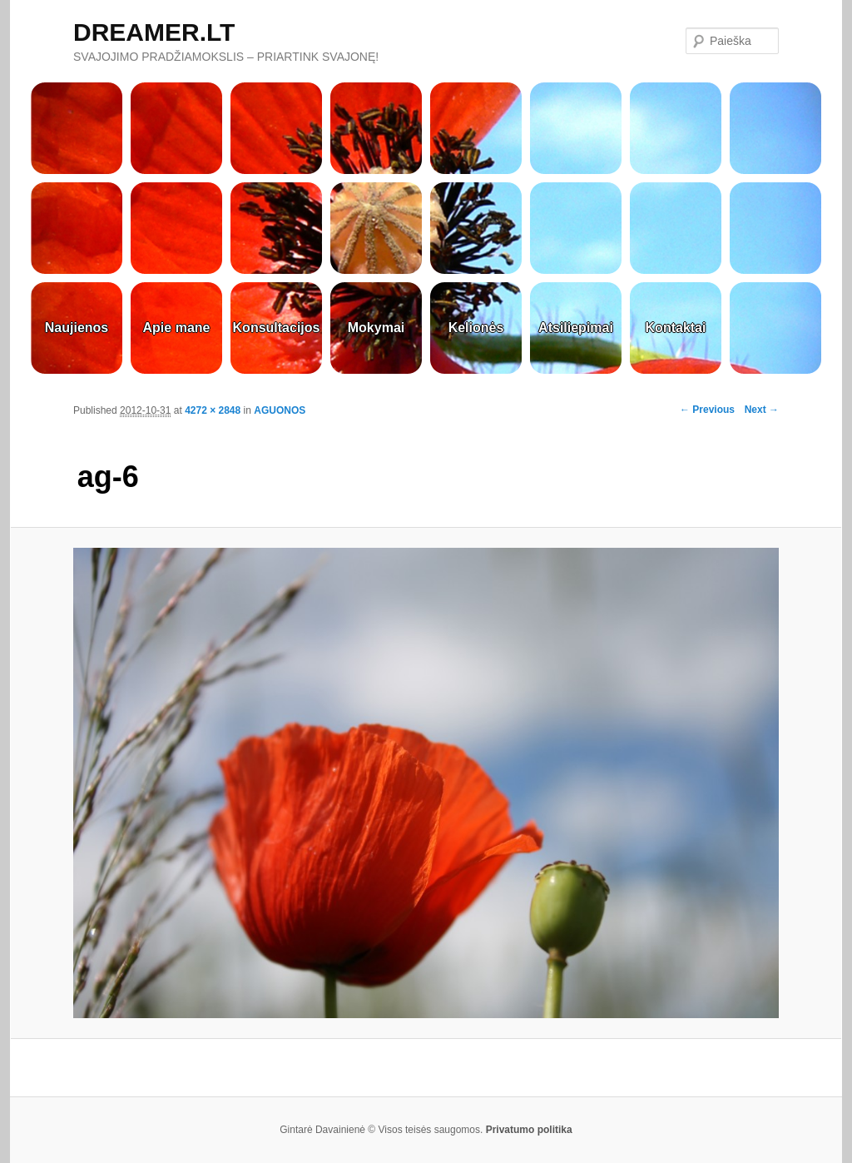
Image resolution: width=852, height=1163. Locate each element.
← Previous (707, 409)
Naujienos (76, 328)
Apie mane (177, 328)
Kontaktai (676, 328)
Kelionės (476, 328)
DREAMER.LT (154, 32)
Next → (762, 409)
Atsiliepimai (575, 328)
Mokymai (376, 328)
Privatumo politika (529, 1130)
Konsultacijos (276, 328)
